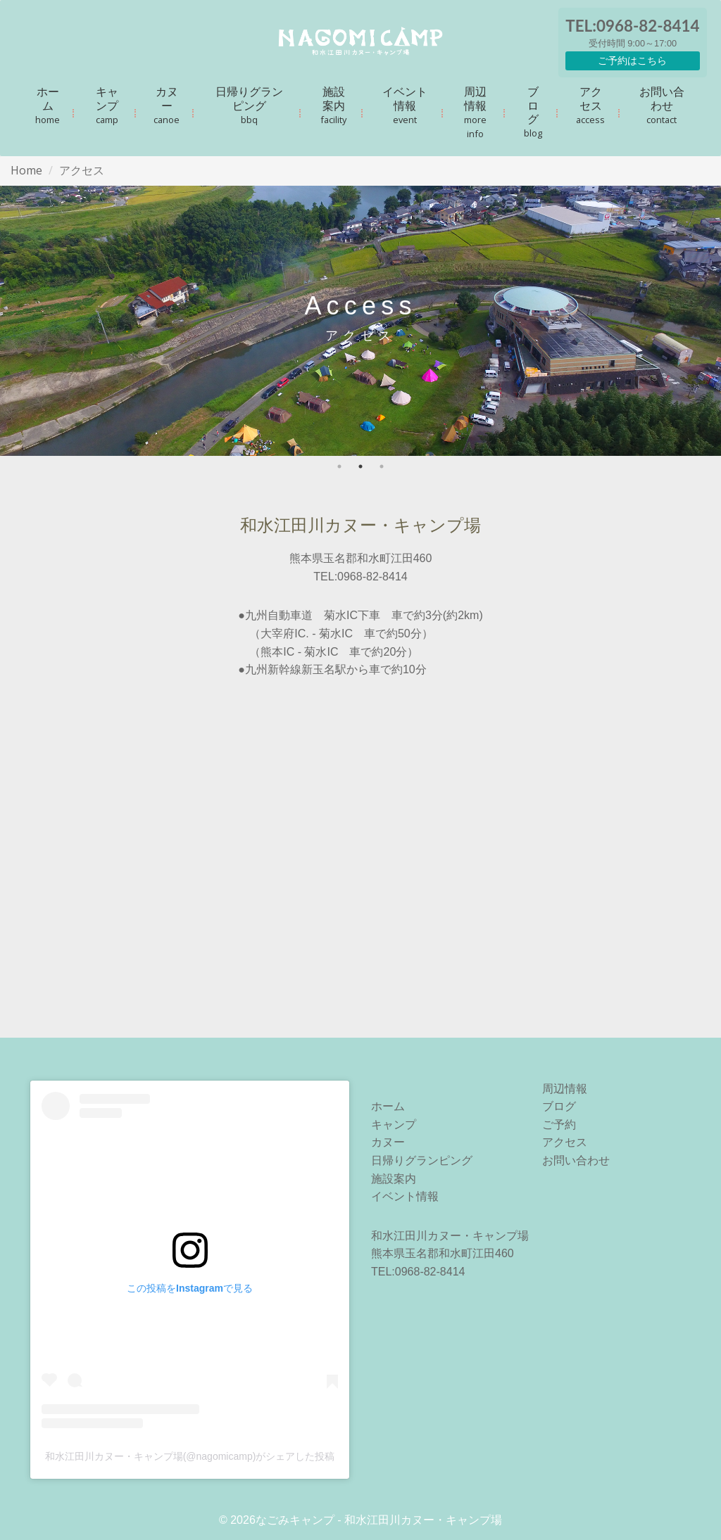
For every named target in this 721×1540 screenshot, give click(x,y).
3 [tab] (382, 466)
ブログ (533, 111)
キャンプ (107, 104)
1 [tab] (339, 466)
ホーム (47, 104)
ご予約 (559, 1125)
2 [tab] (360, 466)
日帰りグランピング (249, 104)
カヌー (166, 104)
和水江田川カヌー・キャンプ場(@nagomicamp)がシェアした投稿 (190, 1456)
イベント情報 (404, 104)
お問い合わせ (661, 104)
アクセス (590, 104)
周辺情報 (475, 112)
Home (26, 170)
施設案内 (333, 104)
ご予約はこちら (632, 60)
